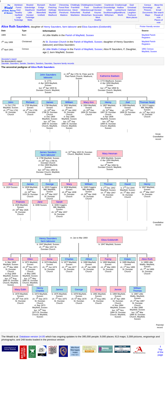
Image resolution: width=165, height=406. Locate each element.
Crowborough (121, 5)
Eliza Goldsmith (109, 239)
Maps (147, 15)
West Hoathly (97, 18)
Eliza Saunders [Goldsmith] (96, 26)
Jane (40, 201)
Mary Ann (89, 102)
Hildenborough (87, 10)
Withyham (109, 15)
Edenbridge (30, 7)
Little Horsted (29, 13)
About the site (158, 6)
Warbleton (75, 15)
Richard (30, 102)
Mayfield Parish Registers (148, 36)
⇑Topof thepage (160, 350)
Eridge (41, 7)
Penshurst (63, 12)
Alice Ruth (147, 259)
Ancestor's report (9, 59)
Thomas (108, 184)
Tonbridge (18, 20)
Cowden (97, 5)
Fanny (108, 259)
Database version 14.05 (32, 336)
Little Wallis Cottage (56, 49)
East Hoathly (18, 11)
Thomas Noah (147, 102)
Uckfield (41, 15)
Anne (49, 259)
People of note (158, 16)
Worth (120, 15)
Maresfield (41, 12)
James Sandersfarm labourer (48, 153)
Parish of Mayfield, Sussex (79, 35)
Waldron (64, 15)
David (128, 184)
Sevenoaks (98, 15)
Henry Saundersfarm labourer (48, 239)
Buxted (52, 5)
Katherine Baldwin (109, 76)
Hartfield (18, 15)
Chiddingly (75, 5)
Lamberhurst (120, 10)
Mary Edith (20, 289)
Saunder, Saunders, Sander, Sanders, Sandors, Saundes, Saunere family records (37, 63)
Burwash (41, 5)
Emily (98, 289)
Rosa (10, 259)
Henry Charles (40, 289)
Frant (86, 7)
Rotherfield (75, 12)
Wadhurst (52, 15)
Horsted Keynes (97, 11)
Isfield (109, 10)
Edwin (127, 259)
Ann (10, 184)
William (69, 102)
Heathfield (41, 10)
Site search (159, 12)
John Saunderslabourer (48, 76)
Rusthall (86, 12)
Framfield (75, 7)
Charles (69, 259)
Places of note (159, 21)
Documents (148, 12)
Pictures (147, 10)
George (50, 184)
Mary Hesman (109, 153)
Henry (108, 102)
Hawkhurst (29, 10)
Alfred (89, 259)
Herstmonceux (64, 10)
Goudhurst (98, 7)
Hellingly (52, 10)
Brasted (29, 5)
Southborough (109, 12)
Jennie (117, 289)
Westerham (86, 15)
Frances (20, 201)
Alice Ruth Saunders (15, 26)
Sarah (59, 201)
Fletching (52, 7)
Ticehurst (132, 15)
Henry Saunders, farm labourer (60, 26)
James (49, 102)
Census (147, 5)
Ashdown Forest (18, 6)
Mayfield (52, 12)
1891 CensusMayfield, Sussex (149, 50)
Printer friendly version (150, 26)
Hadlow (120, 7)
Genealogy (148, 7)
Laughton (132, 12)
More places (131, 17)
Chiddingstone (87, 5)
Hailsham (132, 10)
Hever (75, 10)
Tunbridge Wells (29, 18)
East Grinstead (131, 6)
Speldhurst (120, 12)
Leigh (18, 17)
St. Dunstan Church (55, 41)
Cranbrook (109, 5)
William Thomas (137, 289)
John (10, 102)
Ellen (30, 259)
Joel (127, 102)
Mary (69, 184)
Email (158, 10)
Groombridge (109, 7)
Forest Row (64, 7)
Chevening (64, 5)
